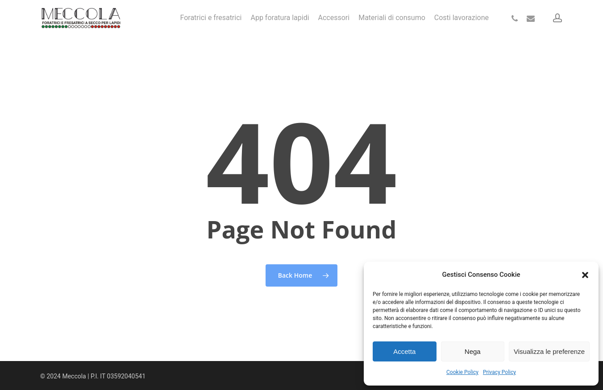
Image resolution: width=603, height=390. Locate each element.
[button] (585, 275)
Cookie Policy (462, 372)
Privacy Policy (499, 372)
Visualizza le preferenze (549, 351)
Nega (473, 351)
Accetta (404, 351)
